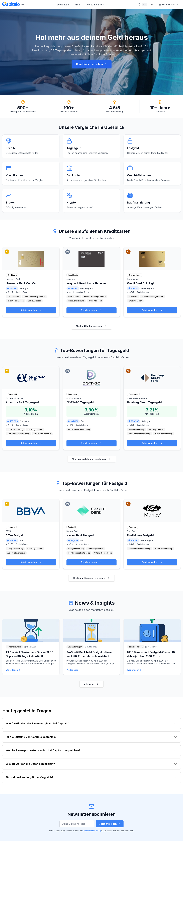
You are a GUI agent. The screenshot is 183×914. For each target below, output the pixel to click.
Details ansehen (30, 310)
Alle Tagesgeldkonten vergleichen (91, 459)
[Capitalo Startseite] (13, 4)
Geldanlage (63, 4)
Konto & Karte (95, 4)
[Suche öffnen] (142, 4)
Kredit (79, 4)
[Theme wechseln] (152, 4)
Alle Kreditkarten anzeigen (91, 326)
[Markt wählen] (169, 4)
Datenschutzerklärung (91, 831)
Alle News (91, 684)
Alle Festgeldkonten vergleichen (91, 578)
